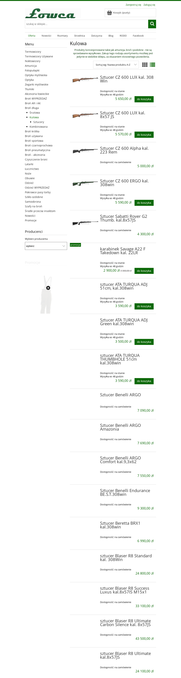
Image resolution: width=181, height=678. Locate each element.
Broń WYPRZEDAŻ (36, 98)
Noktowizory (32, 61)
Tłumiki (29, 89)
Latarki (29, 164)
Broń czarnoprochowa (38, 145)
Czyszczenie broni (36, 159)
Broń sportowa (34, 140)
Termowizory (33, 51)
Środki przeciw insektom (40, 211)
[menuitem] (31, 35)
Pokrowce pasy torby (38, 192)
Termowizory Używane (39, 56)
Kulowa (34, 117)
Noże (28, 173)
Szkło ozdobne (34, 197)
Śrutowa (35, 112)
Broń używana (34, 136)
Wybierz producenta (36, 238)
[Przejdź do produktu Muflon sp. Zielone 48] (46, 305)
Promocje (31, 220)
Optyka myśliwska (36, 75)
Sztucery (38, 122)
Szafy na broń (33, 206)
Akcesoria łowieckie (37, 94)
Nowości (30, 215)
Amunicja (31, 65)
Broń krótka (32, 131)
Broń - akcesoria (35, 155)
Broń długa (32, 108)
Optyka (29, 80)
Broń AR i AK (33, 103)
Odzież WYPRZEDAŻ (37, 187)
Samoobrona (33, 201)
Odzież (29, 183)
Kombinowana (39, 126)
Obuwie (30, 178)
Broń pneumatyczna (37, 150)
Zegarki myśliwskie (36, 84)
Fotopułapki (32, 70)
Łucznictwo (32, 169)
